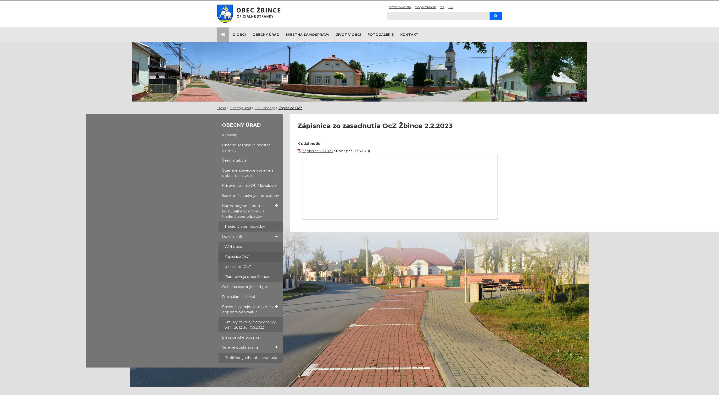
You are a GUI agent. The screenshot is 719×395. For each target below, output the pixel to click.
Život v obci (348, 34)
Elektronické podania (240, 337)
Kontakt (409, 34)
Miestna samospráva (307, 34)
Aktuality (229, 135)
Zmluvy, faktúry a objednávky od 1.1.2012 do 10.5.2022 (250, 325)
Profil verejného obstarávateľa (250, 358)
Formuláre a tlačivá (238, 297)
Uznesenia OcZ (237, 267)
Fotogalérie (381, 34)
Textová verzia (400, 7)
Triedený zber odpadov (244, 226)
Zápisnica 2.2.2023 (317, 151)
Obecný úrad (265, 34)
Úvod (221, 108)
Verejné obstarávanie (250, 347)
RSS (442, 7)
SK (450, 7)
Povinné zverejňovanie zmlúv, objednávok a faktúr (250, 309)
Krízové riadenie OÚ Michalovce (249, 186)
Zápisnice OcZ (290, 108)
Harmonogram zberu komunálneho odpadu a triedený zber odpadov (250, 210)
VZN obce (233, 246)
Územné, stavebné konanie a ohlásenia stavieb (247, 173)
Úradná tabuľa (234, 160)
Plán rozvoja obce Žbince (246, 277)
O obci (239, 34)
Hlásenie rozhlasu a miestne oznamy (246, 147)
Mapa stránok (425, 7)
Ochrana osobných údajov (245, 287)
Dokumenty (265, 108)
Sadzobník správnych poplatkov (250, 196)
